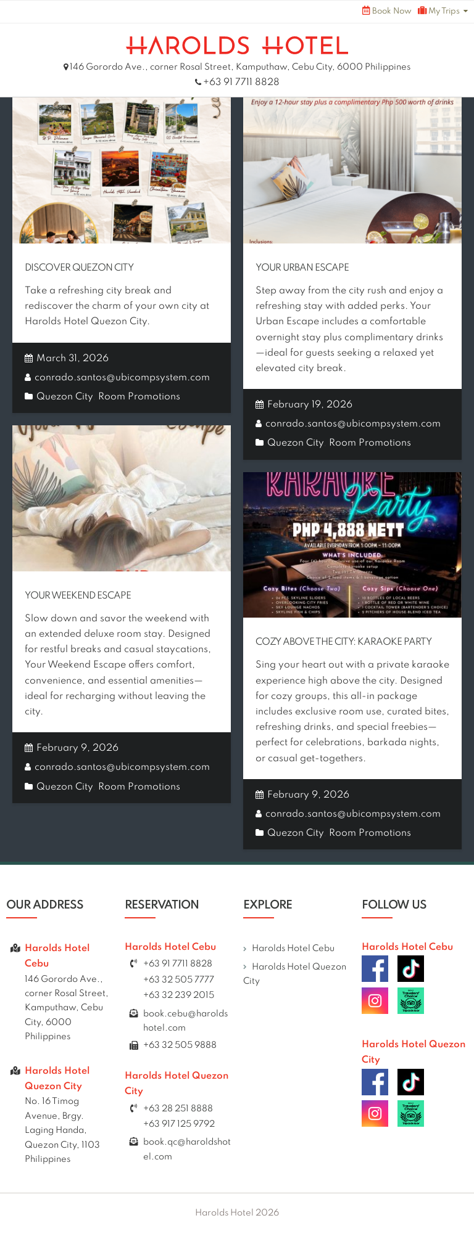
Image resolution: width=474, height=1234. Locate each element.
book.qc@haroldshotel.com (187, 1149)
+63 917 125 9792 (179, 1124)
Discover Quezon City (79, 268)
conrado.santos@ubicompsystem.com (122, 378)
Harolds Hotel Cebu (293, 948)
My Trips (439, 10)
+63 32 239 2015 (178, 995)
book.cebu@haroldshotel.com (185, 1021)
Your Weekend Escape (78, 596)
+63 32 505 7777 (178, 980)
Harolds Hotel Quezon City (294, 974)
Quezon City (64, 397)
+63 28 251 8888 (178, 1109)
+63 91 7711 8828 (241, 83)
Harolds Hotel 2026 (237, 1213)
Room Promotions (139, 397)
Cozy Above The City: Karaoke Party (343, 642)
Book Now (387, 10)
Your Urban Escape (302, 268)
